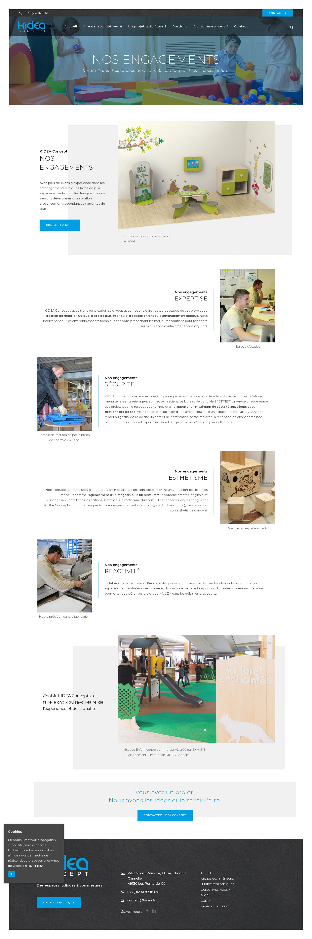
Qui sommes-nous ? (215, 889)
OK (12, 874)
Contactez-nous (59, 225)
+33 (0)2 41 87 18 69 (36, 13)
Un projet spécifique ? (217, 884)
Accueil (206, 873)
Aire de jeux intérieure (217, 878)
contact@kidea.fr (141, 900)
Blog (205, 895)
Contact (277, 13)
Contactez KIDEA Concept (165, 815)
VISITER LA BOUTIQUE (58, 902)
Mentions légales (214, 906)
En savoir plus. (33, 866)
